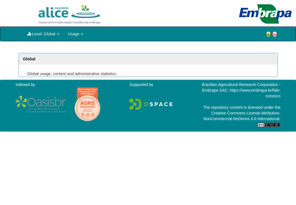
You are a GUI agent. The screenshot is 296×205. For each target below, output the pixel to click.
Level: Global (43, 33)
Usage (75, 34)
